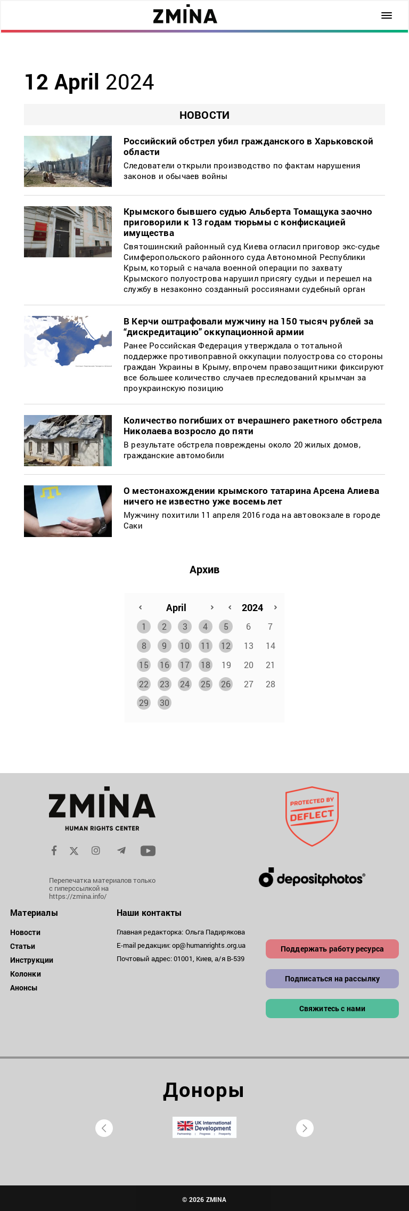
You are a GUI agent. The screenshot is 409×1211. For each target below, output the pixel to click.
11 (205, 643)
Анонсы (24, 985)
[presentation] (104, 1126)
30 (164, 700)
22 (144, 681)
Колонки (25, 971)
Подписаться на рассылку (332, 976)
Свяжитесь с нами (332, 1006)
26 (226, 681)
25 (205, 681)
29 (144, 700)
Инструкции (31, 958)
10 (185, 643)
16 (164, 662)
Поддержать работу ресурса (332, 946)
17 (185, 662)
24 (185, 681)
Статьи (23, 944)
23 (164, 681)
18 (205, 662)
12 (226, 643)
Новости (25, 930)
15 (144, 662)
